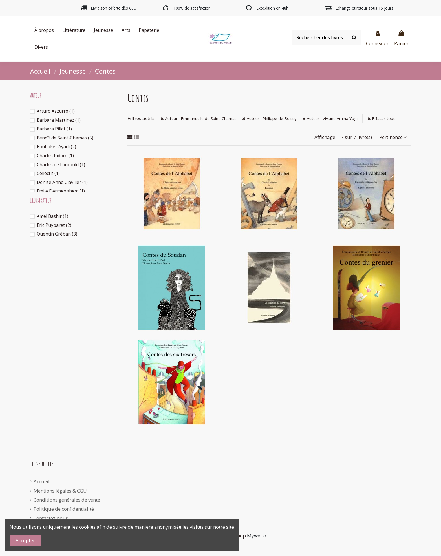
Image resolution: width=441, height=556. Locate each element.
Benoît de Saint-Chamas (65, 138)
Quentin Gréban (57, 234)
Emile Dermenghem (61, 191)
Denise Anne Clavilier (62, 182)
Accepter (25, 540)
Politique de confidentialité (64, 509)
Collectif (48, 173)
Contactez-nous (51, 518)
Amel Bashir (52, 216)
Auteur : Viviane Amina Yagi (330, 118)
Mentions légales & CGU (60, 491)
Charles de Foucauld (61, 164)
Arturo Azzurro (56, 111)
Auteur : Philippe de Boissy (269, 118)
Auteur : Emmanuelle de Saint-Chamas (198, 118)
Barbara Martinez (59, 120)
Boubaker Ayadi (56, 146)
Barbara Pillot (54, 129)
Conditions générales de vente (67, 500)
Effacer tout (381, 118)
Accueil (42, 481)
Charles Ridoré (55, 155)
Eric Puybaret (54, 225)
